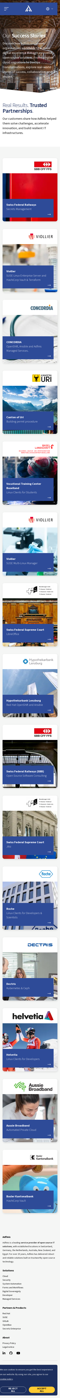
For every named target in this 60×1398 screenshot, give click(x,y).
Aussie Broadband (28, 1128)
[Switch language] (49, 8)
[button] (6, 9)
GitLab (6, 1321)
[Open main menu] (11, 9)
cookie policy (6, 1379)
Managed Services (11, 1299)
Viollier (28, 275)
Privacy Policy (9, 1343)
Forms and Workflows (13, 1287)
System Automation (12, 1283)
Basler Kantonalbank (28, 1199)
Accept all (41, 1390)
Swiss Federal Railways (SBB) (28, 774)
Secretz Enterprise (12, 1328)
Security (7, 1280)
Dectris (28, 986)
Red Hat (6, 1313)
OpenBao (7, 1325)
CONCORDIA (28, 346)
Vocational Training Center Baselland (28, 488)
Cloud (5, 1276)
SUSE (5, 1317)
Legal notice (8, 1347)
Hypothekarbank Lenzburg (28, 703)
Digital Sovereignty (12, 1291)
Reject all (13, 1390)
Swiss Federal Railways (28, 207)
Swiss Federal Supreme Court (28, 632)
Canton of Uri (28, 419)
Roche (28, 913)
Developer (8, 1295)
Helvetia (28, 1057)
